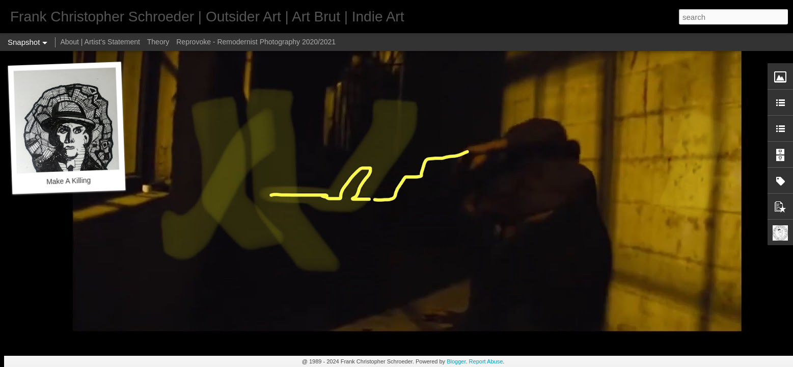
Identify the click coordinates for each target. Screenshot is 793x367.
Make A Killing (68, 181)
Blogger (456, 361)
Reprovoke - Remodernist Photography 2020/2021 (256, 42)
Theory (158, 42)
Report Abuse (486, 361)
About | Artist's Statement (100, 42)
